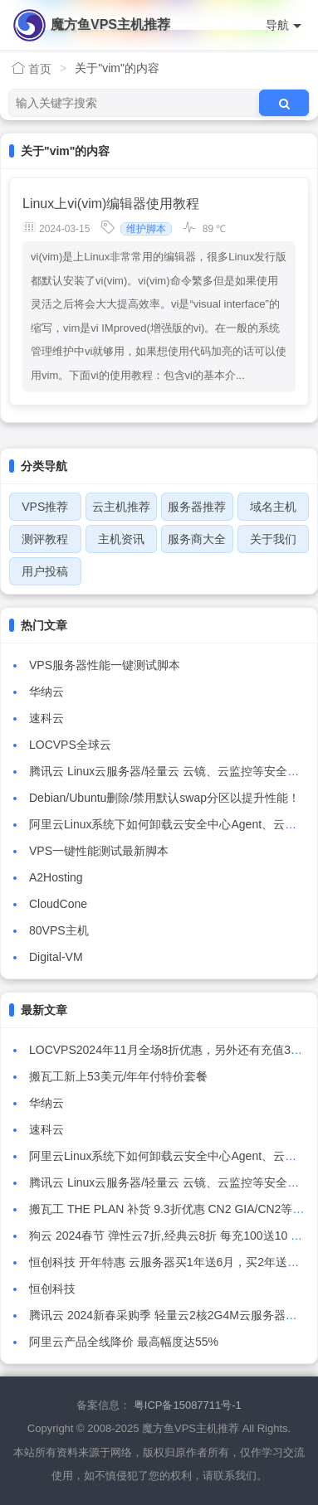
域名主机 (273, 506)
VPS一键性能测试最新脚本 (99, 850)
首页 (31, 68)
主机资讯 (121, 539)
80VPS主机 (59, 930)
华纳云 (46, 691)
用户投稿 (45, 571)
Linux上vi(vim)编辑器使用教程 (110, 204)
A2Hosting (56, 877)
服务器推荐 (197, 506)
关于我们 (273, 539)
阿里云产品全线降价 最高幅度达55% (123, 1341)
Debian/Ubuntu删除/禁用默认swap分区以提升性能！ (164, 797)
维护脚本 (146, 229)
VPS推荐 (45, 506)
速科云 (46, 718)
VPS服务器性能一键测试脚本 (104, 665)
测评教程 (45, 539)
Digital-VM (56, 957)
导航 (283, 25)
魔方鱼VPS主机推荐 (110, 24)
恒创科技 (52, 1288)
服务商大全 (197, 539)
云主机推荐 (121, 506)
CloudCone (58, 903)
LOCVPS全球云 (70, 744)
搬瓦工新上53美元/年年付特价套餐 (118, 1076)
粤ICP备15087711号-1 (188, 1405)
